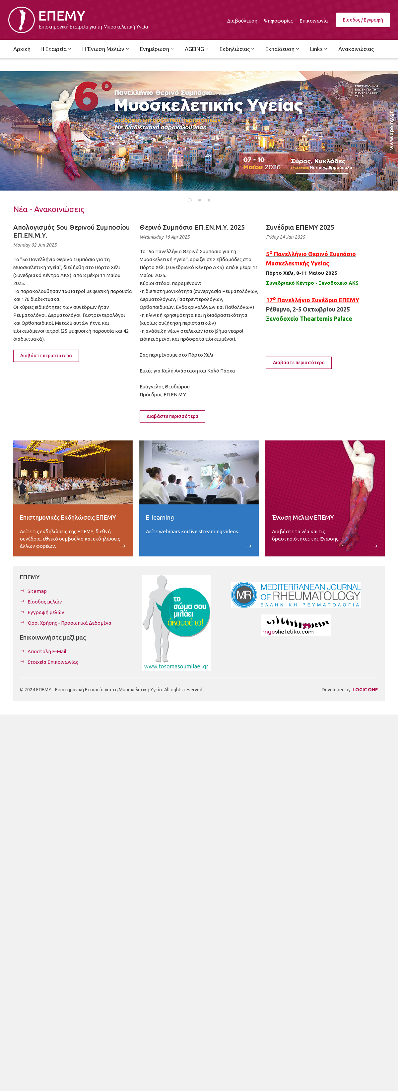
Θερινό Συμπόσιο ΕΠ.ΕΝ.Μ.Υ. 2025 (192, 227)
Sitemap (37, 591)
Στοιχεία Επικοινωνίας (53, 662)
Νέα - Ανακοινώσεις (48, 209)
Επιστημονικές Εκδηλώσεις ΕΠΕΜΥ (68, 517)
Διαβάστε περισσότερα (46, 355)
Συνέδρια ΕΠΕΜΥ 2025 (300, 227)
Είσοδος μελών (45, 601)
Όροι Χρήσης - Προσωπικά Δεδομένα (69, 623)
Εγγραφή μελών (46, 612)
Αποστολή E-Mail (47, 651)
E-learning (160, 517)
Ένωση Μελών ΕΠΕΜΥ (303, 517)
